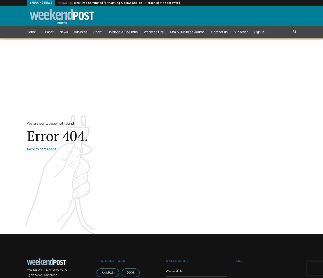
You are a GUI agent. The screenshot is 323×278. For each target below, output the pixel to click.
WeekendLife (174, 271)
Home (31, 32)
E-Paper (48, 32)
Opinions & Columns (123, 32)
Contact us (219, 32)
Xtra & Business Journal (187, 32)
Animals (107, 272)
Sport (98, 32)
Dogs (130, 272)
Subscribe (241, 32)
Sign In (259, 32)
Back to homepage (42, 149)
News (64, 32)
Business (80, 32)
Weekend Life (154, 32)
